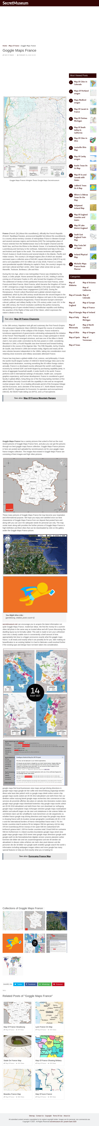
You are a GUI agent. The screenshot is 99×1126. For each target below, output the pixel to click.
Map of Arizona (89, 282)
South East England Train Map (80, 237)
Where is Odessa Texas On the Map (81, 197)
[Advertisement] (49, 26)
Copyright (48, 1116)
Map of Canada (75, 295)
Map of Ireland (89, 312)
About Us (67, 1116)
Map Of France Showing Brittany (48, 1060)
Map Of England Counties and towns (81, 217)
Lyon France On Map (43, 1027)
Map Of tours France (43, 1094)
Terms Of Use (57, 1116)
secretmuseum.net (10, 624)
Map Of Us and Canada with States (80, 177)
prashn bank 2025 (70, 1121)
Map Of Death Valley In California (80, 130)
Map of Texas (74, 345)
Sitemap (32, 1116)
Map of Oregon (89, 332)
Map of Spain (74, 337)
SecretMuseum (15, 3)
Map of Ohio (74, 332)
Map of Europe (89, 303)
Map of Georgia (75, 312)
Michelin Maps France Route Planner (80, 266)
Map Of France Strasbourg (14, 1027)
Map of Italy (74, 317)
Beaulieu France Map (12, 1094)
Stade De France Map (12, 1060)
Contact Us (40, 1116)
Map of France (9, 55)
